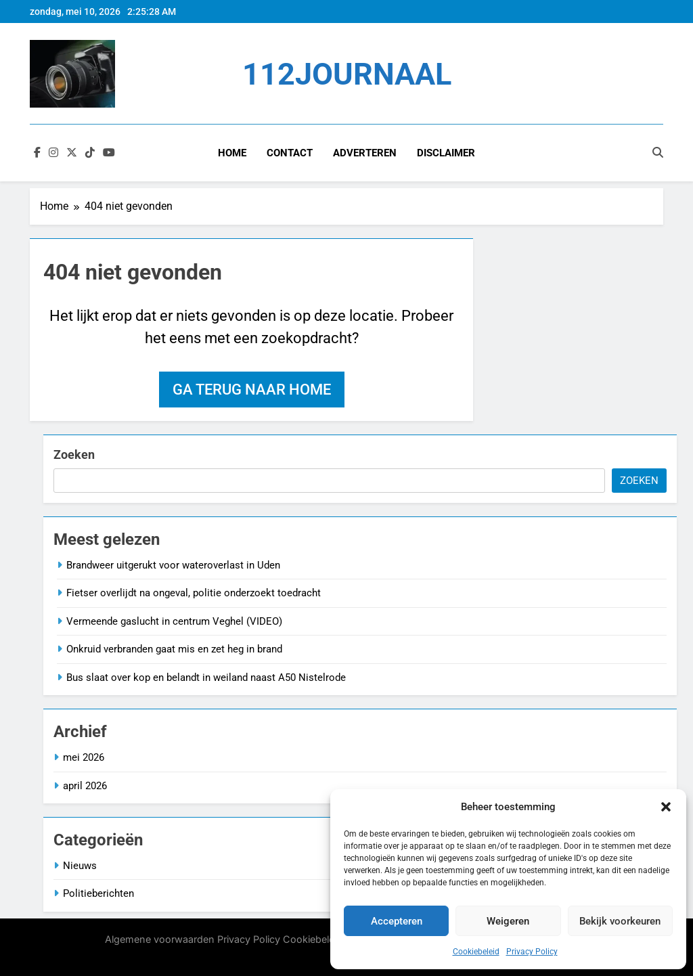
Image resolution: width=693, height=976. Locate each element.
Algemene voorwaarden (160, 939)
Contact (290, 153)
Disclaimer (446, 153)
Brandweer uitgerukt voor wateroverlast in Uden (173, 565)
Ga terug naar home (252, 389)
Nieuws (80, 866)
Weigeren (508, 921)
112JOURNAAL (346, 74)
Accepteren (396, 921)
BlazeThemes (228, 954)
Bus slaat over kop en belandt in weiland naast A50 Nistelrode (206, 677)
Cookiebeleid (476, 951)
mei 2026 (83, 757)
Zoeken (74, 454)
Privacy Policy (532, 951)
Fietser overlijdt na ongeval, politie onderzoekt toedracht (193, 593)
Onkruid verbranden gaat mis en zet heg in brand (174, 649)
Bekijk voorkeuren (620, 921)
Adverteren (365, 153)
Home (232, 153)
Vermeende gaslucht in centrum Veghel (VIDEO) (174, 621)
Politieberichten (98, 893)
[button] (666, 807)
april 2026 (85, 786)
